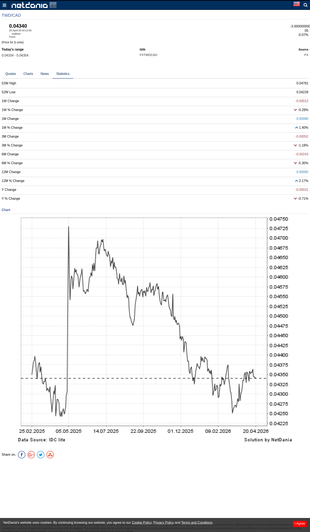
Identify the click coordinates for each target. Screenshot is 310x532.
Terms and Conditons (196, 522)
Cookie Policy (142, 522)
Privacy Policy (163, 522)
